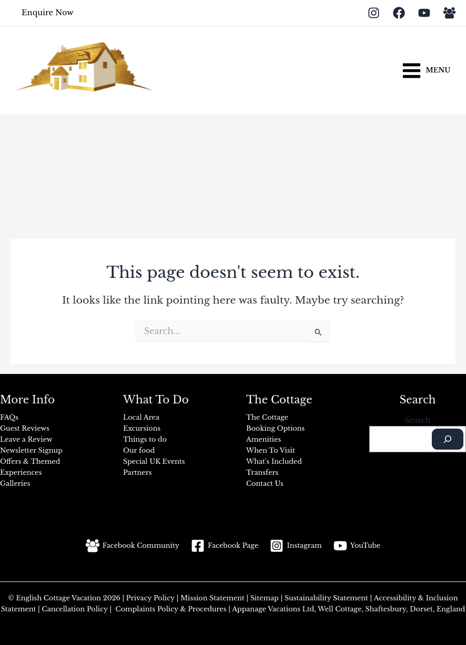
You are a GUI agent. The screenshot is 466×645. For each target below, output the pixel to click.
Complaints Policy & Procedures (170, 609)
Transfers (262, 472)
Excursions (141, 428)
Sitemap (265, 598)
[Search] (447, 439)
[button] (48, 13)
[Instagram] (374, 13)
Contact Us (264, 483)
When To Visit (270, 450)
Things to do (145, 439)
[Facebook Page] (224, 546)
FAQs (9, 417)
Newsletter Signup (31, 450)
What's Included (274, 461)
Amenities (263, 439)
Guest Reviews (24, 428)
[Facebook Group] (449, 13)
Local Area (141, 417)
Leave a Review (26, 439)
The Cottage (267, 417)
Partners (137, 472)
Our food (139, 450)
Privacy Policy (151, 598)
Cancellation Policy (74, 609)
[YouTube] (424, 13)
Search (417, 420)
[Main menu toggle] (425, 70)
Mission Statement (211, 598)
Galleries (15, 483)
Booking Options (275, 428)
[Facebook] (399, 13)
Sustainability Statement (326, 598)
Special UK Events (154, 461)
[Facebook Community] (132, 546)
